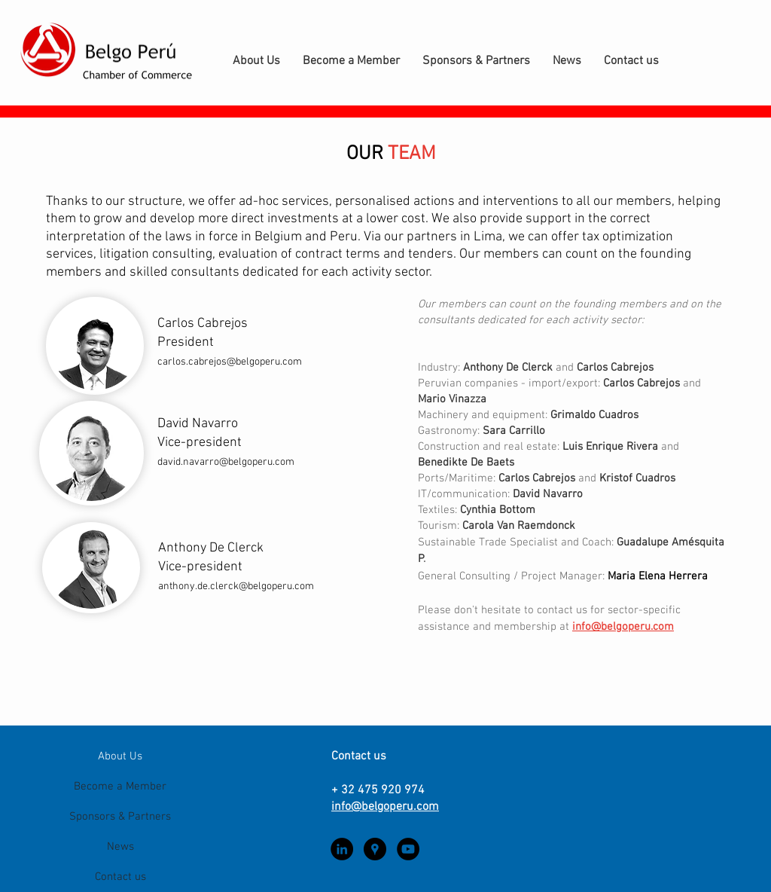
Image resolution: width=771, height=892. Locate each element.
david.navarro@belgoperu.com (225, 462)
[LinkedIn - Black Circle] (342, 849)
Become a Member (120, 786)
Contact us (120, 877)
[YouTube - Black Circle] (408, 849)
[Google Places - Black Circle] (375, 849)
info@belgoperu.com (623, 627)
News (120, 847)
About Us (120, 756)
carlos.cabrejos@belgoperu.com (229, 362)
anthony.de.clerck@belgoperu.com (236, 586)
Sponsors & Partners (120, 816)
